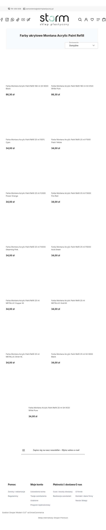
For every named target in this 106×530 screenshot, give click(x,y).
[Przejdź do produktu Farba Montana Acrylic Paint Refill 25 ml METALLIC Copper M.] (29, 284)
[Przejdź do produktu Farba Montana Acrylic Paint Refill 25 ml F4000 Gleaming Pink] (29, 230)
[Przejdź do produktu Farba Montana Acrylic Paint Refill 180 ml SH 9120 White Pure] (74, 70)
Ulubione (34, 500)
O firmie (78, 491)
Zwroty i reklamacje (16, 491)
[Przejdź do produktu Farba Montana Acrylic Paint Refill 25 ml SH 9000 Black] (74, 338)
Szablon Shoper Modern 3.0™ (14, 512)
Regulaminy (13, 496)
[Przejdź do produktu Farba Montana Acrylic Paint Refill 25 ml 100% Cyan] (29, 123)
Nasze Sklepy (81, 500)
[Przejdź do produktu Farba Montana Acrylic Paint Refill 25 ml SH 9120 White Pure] (52, 391)
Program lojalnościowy (40, 505)
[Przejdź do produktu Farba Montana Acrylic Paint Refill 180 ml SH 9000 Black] (29, 70)
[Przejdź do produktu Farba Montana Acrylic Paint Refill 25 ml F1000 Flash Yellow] (74, 123)
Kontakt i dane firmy (84, 496)
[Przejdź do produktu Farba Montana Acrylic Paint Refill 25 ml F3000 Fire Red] (74, 177)
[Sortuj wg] (83, 45)
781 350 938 (16, 9)
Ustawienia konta (38, 491)
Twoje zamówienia (39, 496)
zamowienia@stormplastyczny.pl (40, 9)
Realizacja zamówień (62, 496)
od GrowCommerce (35, 512)
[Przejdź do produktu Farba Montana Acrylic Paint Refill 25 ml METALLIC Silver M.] (29, 338)
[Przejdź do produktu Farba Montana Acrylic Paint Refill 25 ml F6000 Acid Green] (74, 230)
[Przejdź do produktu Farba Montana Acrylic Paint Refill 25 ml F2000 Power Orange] (29, 177)
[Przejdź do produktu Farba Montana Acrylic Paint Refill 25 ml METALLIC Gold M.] (74, 284)
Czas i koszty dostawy (62, 491)
